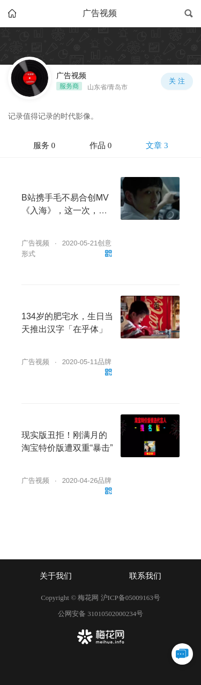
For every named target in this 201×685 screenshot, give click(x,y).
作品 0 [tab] (100, 145)
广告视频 (35, 243)
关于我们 (56, 576)
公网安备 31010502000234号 (100, 614)
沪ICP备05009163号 (130, 598)
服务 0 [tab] (44, 145)
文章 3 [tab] (157, 145)
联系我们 (145, 576)
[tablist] (100, 146)
